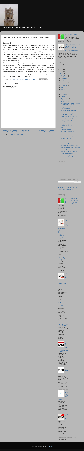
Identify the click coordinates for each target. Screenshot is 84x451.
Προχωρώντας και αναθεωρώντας (69, 145)
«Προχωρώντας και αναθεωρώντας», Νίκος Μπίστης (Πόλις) (70, 104)
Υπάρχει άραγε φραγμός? (67, 153)
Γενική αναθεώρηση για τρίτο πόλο (62, 304)
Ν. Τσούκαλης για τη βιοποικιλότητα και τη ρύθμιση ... (70, 128)
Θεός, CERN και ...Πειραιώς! (63, 258)
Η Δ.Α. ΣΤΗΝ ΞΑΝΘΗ (74, 203)
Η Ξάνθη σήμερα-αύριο (67, 138)
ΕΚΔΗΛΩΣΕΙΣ (74, 200)
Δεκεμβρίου (64, 76)
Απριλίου (63, 94)
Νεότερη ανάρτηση (10, 131)
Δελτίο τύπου (64, 133)
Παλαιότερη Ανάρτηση (46, 131)
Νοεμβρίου (64, 78)
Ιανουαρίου (64, 101)
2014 (61, 67)
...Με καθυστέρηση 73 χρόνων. (66, 371)
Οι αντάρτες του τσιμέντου (67, 131)
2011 (61, 73)
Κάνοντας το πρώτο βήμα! (67, 156)
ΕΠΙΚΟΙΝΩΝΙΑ (74, 198)
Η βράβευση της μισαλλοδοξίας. (69, 151)
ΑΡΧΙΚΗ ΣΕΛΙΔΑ (75, 194)
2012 (61, 71)
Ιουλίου (63, 87)
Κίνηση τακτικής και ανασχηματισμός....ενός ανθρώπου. (63, 324)
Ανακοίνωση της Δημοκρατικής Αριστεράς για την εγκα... (69, 117)
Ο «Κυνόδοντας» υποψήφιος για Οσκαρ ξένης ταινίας (69, 113)
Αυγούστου (64, 85)
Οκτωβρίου (64, 80)
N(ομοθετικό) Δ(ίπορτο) (71, 34)
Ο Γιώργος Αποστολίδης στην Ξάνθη (70, 136)
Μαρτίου (63, 96)
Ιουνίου (63, 89)
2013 (61, 69)
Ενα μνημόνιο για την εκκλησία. (69, 143)
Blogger (51, 446)
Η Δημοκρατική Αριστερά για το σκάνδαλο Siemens (69, 124)
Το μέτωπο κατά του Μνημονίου (69, 110)
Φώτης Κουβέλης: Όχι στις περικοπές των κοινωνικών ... (70, 107)
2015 (61, 64)
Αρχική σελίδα (27, 131)
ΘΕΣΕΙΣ (73, 196)
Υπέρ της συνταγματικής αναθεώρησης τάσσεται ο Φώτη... (70, 121)
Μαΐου (63, 92)
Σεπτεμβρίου (64, 82)
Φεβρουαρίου (64, 99)
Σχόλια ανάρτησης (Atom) (16, 134)
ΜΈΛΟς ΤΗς (61, 188)
